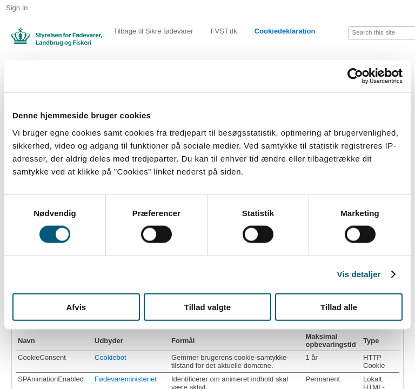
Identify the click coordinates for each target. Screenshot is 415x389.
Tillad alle (338, 306)
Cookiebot (110, 357)
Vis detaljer (359, 274)
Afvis (76, 306)
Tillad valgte (207, 306)
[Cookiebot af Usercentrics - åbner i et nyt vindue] (355, 76)
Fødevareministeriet (126, 379)
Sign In (17, 8)
